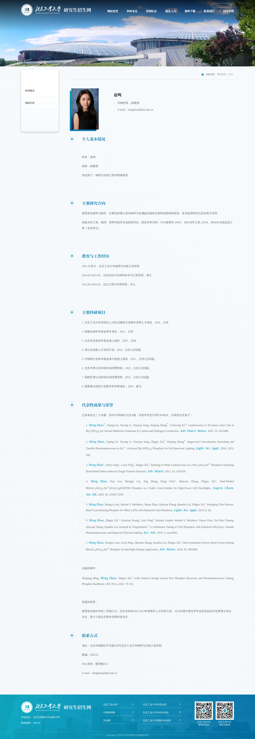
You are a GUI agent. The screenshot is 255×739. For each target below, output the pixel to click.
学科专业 (132, 11)
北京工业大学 (110, 704)
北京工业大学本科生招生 (156, 712)
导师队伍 (151, 11)
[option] (127, 33)
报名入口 (170, 11)
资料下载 (190, 11)
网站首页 (112, 11)
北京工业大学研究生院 (154, 704)
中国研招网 (109, 712)
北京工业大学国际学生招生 (157, 720)
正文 (231, 74)
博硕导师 (29, 103)
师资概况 (29, 90)
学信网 (106, 720)
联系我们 (209, 11)
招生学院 (228, 11)
